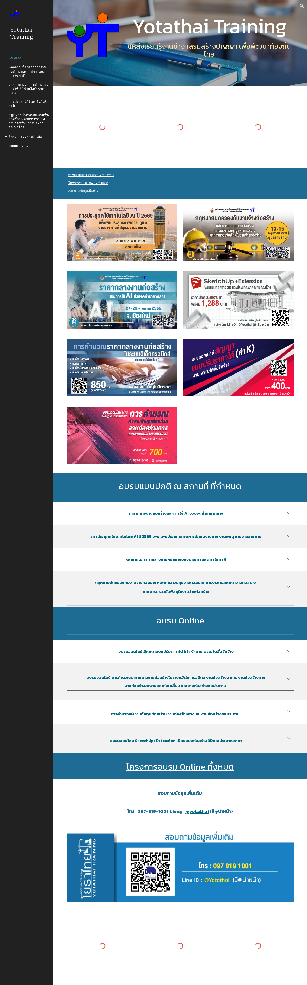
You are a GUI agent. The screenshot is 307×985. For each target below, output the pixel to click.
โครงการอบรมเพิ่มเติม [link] (25, 136)
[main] (209, 26)
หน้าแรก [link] (15, 58)
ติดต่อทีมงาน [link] (18, 145)
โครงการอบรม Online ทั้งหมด (88, 183)
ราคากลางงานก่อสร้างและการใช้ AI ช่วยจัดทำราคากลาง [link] (29, 88)
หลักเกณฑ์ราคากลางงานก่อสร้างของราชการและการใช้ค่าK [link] (27, 71)
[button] (302, 6)
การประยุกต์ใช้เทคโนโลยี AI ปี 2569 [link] (28, 103)
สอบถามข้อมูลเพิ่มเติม (83, 191)
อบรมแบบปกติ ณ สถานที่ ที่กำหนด (91, 175)
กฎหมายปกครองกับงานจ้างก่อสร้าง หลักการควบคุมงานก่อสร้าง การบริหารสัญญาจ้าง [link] (29, 121)
